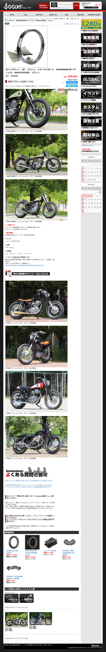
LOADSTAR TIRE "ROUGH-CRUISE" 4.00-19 (31, 553)
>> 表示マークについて (71, 23)
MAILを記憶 (54, 8)
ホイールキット (35, 19)
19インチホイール (47, 19)
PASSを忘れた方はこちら (64, 8)
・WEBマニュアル (87, 145)
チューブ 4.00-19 (50, 550)
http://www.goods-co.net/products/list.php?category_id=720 (24, 265)
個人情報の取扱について (17, 645)
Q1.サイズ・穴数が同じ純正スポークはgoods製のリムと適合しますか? (29, 480)
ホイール (25, 19)
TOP (5, 19)
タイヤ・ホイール (14, 19)
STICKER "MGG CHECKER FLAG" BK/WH (69, 553)
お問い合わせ (48, 645)
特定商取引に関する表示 (34, 645)
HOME (6, 645)
